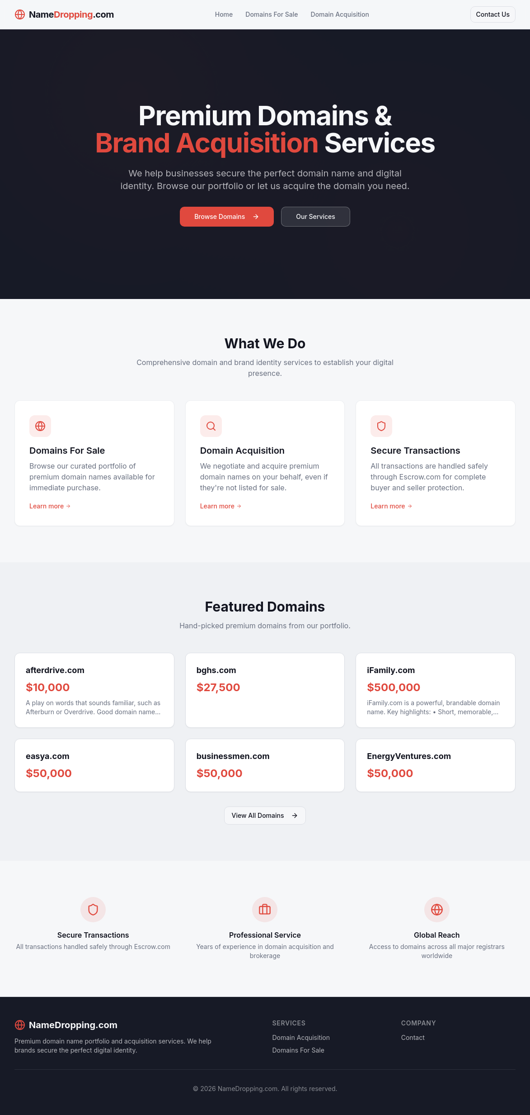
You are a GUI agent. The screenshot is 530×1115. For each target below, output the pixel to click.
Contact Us (493, 14)
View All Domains (265, 815)
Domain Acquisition (340, 14)
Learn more (50, 506)
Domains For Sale (271, 14)
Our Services (315, 216)
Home (224, 14)
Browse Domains (226, 216)
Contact (413, 1037)
